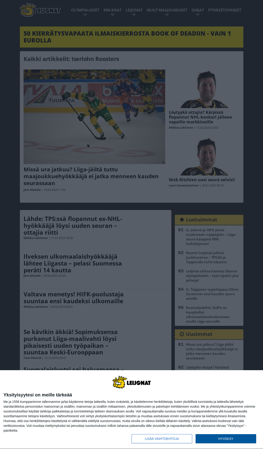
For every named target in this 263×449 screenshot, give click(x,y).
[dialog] (131, 409)
